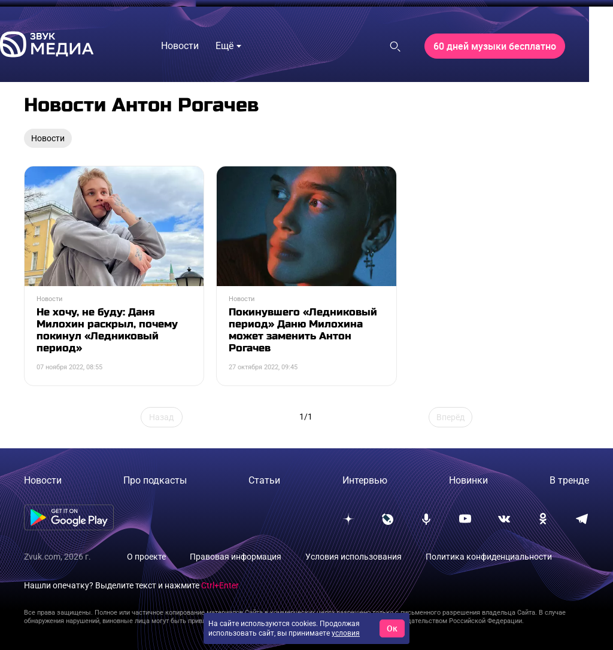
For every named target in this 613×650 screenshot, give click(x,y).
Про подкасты (155, 480)
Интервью (364, 480)
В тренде (569, 480)
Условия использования (353, 556)
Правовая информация (235, 556)
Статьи (264, 480)
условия (346, 633)
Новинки (468, 480)
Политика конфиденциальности (489, 556)
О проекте (146, 556)
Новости (43, 480)
